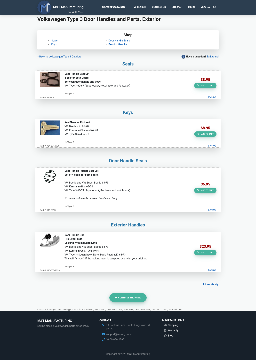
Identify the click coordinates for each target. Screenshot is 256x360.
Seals (54, 40)
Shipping (173, 325)
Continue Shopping (128, 297)
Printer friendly (210, 284)
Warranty (173, 330)
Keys (54, 44)
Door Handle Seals (119, 40)
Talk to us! (213, 56)
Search (140, 7)
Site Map (177, 7)
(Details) (212, 97)
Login (191, 7)
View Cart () (208, 7)
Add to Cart (205, 85)
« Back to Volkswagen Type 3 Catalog (59, 56)
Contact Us (159, 7)
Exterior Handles (118, 44)
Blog (170, 335)
